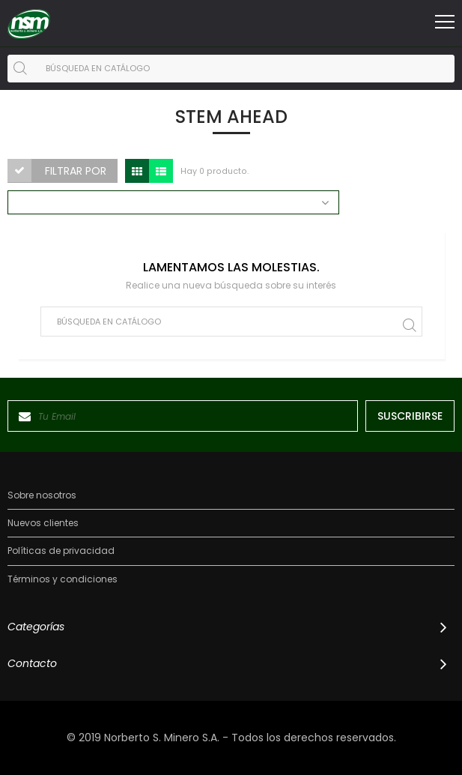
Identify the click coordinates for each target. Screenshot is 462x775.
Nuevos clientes (43, 523)
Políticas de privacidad (61, 551)
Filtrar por (75, 170)
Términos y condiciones (62, 579)
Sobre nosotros (41, 495)
